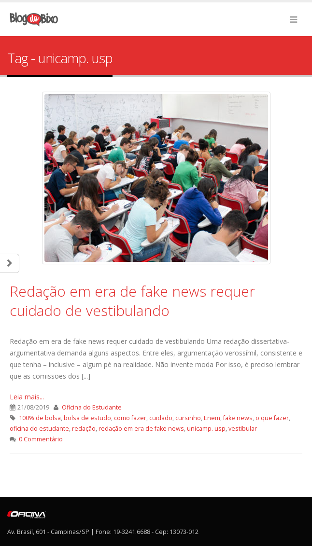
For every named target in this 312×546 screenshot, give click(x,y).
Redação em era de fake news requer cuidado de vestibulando (132, 300)
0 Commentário (41, 439)
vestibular (242, 428)
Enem (212, 418)
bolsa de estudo (87, 418)
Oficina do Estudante (92, 407)
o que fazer (272, 418)
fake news (238, 418)
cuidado (160, 418)
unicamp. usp (206, 428)
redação (84, 428)
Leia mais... (27, 396)
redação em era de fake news (141, 428)
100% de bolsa (40, 418)
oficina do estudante (39, 428)
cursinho (188, 418)
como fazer (130, 418)
